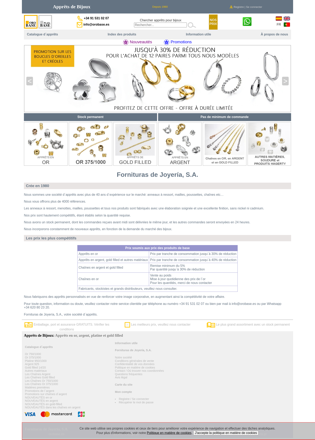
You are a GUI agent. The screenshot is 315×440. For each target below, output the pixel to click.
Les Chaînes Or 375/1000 (41, 384)
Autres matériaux (36, 370)
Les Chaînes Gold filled (40, 377)
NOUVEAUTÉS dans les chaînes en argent (52, 407)
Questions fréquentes (128, 374)
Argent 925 (32, 364)
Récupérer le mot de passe (136, 402)
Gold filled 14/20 (35, 367)
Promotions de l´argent (39, 390)
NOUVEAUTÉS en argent (41, 400)
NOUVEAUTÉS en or (38, 397)
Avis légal (121, 377)
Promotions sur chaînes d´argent (46, 394)
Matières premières (37, 387)
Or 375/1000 (33, 357)
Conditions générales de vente (134, 360)
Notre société (123, 357)
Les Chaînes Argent (37, 374)
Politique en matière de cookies (135, 367)
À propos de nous (274, 34)
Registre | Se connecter (246, 6)
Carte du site (123, 384)
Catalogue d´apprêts (42, 34)
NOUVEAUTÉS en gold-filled (43, 404)
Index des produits (122, 34)
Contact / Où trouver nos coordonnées (139, 370)
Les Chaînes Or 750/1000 (41, 380)
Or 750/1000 (33, 354)
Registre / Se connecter (134, 399)
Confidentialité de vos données (134, 364)
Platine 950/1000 (36, 360)
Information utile (198, 34)
